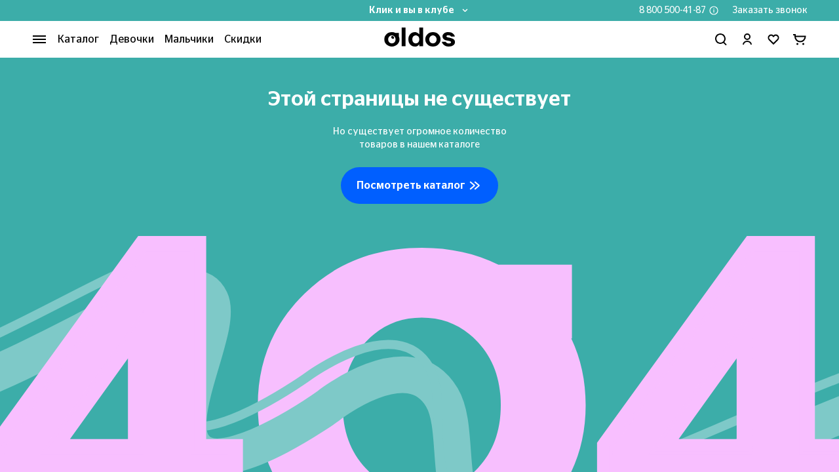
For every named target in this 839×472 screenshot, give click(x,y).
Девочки (131, 39)
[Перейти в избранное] (773, 39)
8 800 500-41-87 (672, 10)
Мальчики (189, 39)
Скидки (243, 39)
